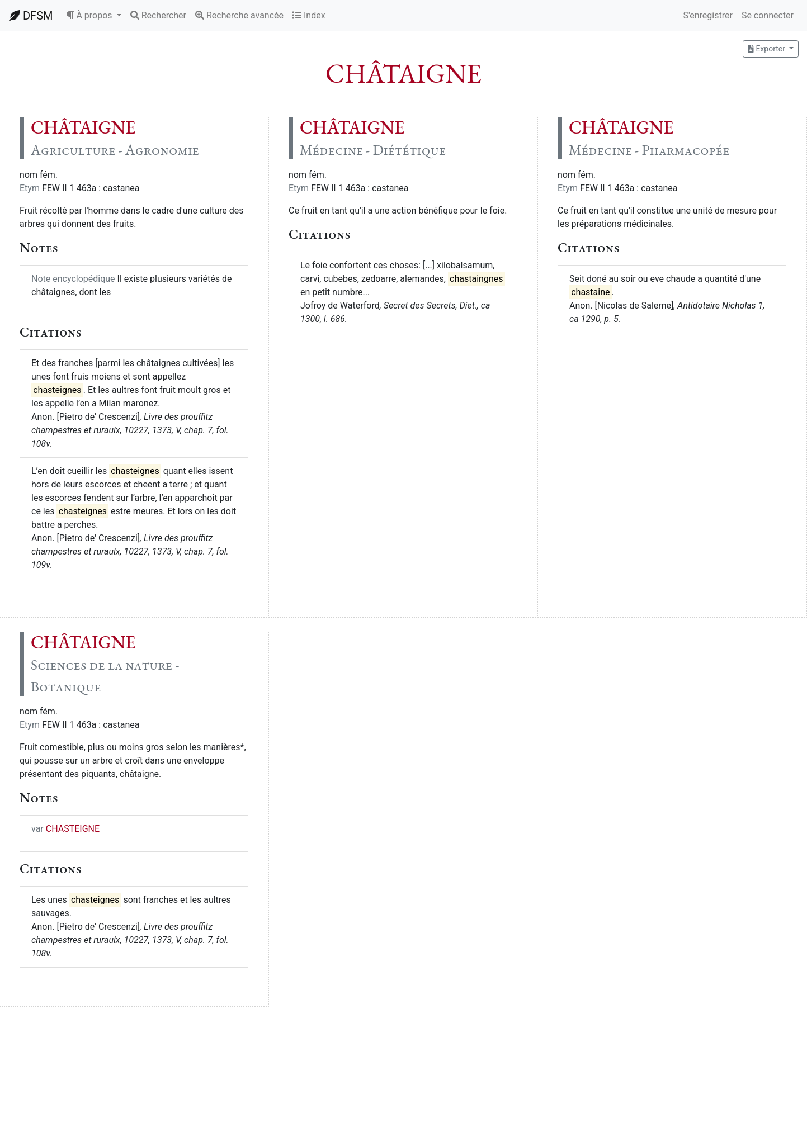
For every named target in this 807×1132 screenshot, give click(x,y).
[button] (93, 15)
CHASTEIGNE (73, 828)
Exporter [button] (767, 48)
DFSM (31, 15)
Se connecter (768, 15)
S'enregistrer (707, 15)
